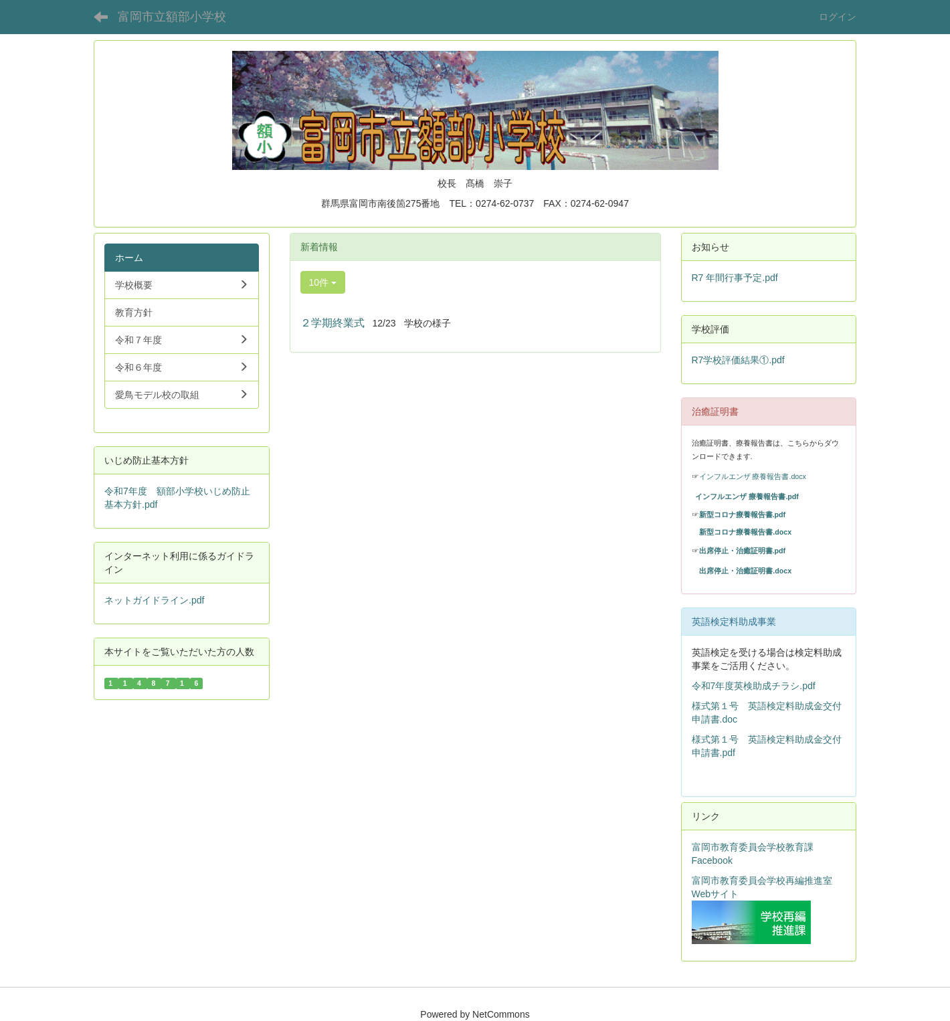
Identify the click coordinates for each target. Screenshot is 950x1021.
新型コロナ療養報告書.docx (745, 532)
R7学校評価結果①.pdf (738, 360)
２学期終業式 (332, 323)
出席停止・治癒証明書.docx (745, 571)
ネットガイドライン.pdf (154, 600)
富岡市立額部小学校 (172, 16)
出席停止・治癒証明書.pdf (742, 551)
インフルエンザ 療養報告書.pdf (747, 496)
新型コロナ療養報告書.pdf (742, 514)
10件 (323, 282)
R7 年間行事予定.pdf (735, 277)
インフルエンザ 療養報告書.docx (752, 476)
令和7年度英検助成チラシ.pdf (754, 685)
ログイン (837, 16)
